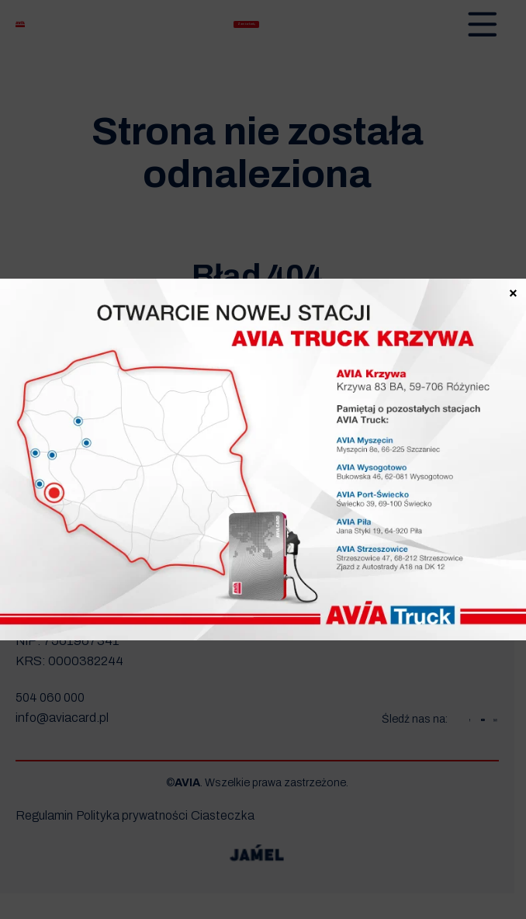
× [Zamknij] (513, 291)
